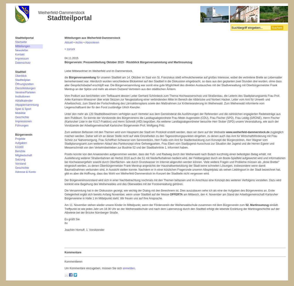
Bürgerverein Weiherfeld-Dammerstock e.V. (151, 15)
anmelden (129, 268)
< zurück (70, 49)
